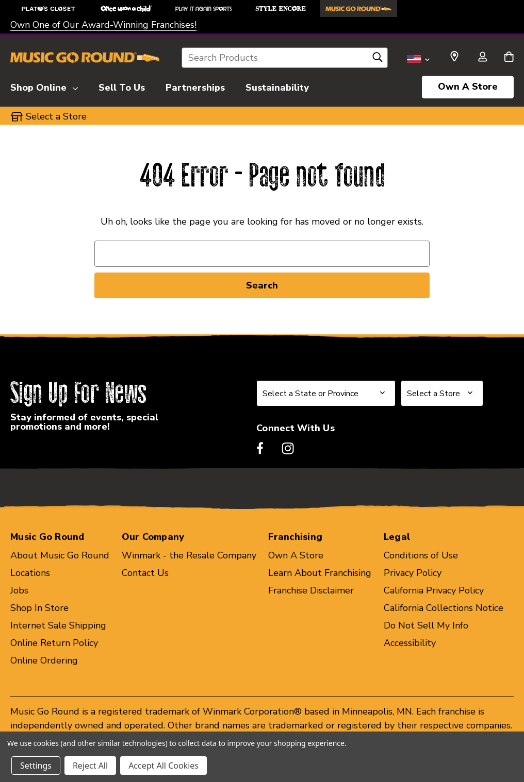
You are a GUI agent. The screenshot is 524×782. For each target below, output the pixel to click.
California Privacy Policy (434, 590)
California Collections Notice (443, 608)
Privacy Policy (412, 573)
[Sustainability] (277, 86)
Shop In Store (39, 608)
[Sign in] (482, 58)
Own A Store (468, 86)
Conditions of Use (421, 555)
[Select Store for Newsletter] (442, 393)
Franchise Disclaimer (311, 590)
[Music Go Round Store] (358, 8)
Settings (36, 765)
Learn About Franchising (319, 573)
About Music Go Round (59, 555)
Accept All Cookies (163, 765)
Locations (30, 573)
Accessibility (410, 643)
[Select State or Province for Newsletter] (326, 393)
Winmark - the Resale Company (189, 555)
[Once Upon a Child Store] (126, 8)
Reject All (90, 765)
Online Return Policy (54, 643)
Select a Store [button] (56, 116)
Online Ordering (44, 660)
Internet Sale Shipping (58, 625)
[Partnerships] (195, 86)
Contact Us (145, 573)
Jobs (19, 590)
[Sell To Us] (121, 86)
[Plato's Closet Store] (49, 8)
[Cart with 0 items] (509, 58)
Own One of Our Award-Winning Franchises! (103, 25)
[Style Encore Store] (281, 8)
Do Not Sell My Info (426, 625)
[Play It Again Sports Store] (203, 8)
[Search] (377, 60)
